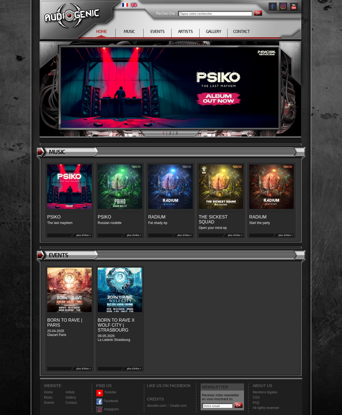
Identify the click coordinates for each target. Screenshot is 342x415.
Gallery (71, 397)
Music (48, 397)
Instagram (107, 409)
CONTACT (241, 31)
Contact (71, 403)
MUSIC (129, 31)
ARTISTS (185, 31)
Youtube (106, 392)
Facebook (107, 401)
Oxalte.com (178, 406)
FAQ (256, 403)
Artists (70, 392)
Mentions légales (265, 392)
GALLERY (213, 31)
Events (49, 403)
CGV (256, 397)
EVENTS (157, 31)
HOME (101, 31)
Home (48, 392)
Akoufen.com (156, 406)
